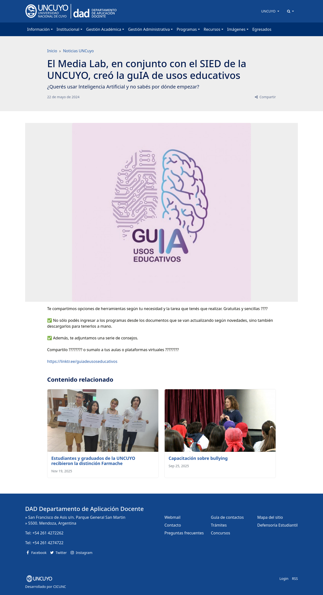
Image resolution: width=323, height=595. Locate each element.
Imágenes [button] (236, 29)
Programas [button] (187, 29)
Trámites (219, 525)
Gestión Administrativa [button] (149, 29)
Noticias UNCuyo (78, 51)
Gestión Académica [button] (103, 29)
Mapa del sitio (270, 517)
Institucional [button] (68, 29)
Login (284, 578)
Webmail (172, 517)
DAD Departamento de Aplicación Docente (84, 509)
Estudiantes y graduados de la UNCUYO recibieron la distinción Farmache (93, 460)
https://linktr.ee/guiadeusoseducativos (82, 361)
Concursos (220, 533)
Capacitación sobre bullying (198, 458)
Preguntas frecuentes (184, 533)
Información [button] (38, 29)
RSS (295, 578)
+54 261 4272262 (47, 533)
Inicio (52, 51)
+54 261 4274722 (47, 542)
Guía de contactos (227, 517)
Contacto (172, 525)
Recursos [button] (212, 29)
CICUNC (59, 586)
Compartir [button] (265, 97)
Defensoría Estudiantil (277, 525)
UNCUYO (268, 11)
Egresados (261, 29)
